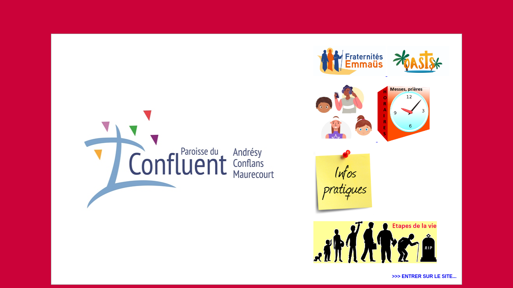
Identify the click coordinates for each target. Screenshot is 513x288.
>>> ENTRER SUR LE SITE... (424, 276)
